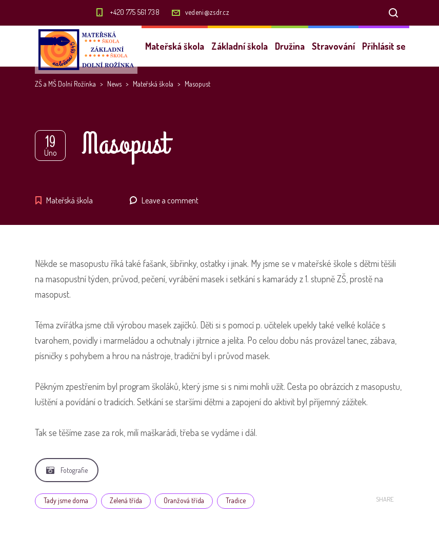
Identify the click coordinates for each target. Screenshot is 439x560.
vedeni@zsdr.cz (207, 12)
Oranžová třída (184, 500)
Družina (290, 46)
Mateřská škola (174, 46)
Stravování (333, 46)
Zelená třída (126, 500)
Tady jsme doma (66, 500)
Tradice (236, 500)
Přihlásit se (384, 46)
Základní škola (239, 46)
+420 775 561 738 (134, 12)
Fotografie (67, 470)
